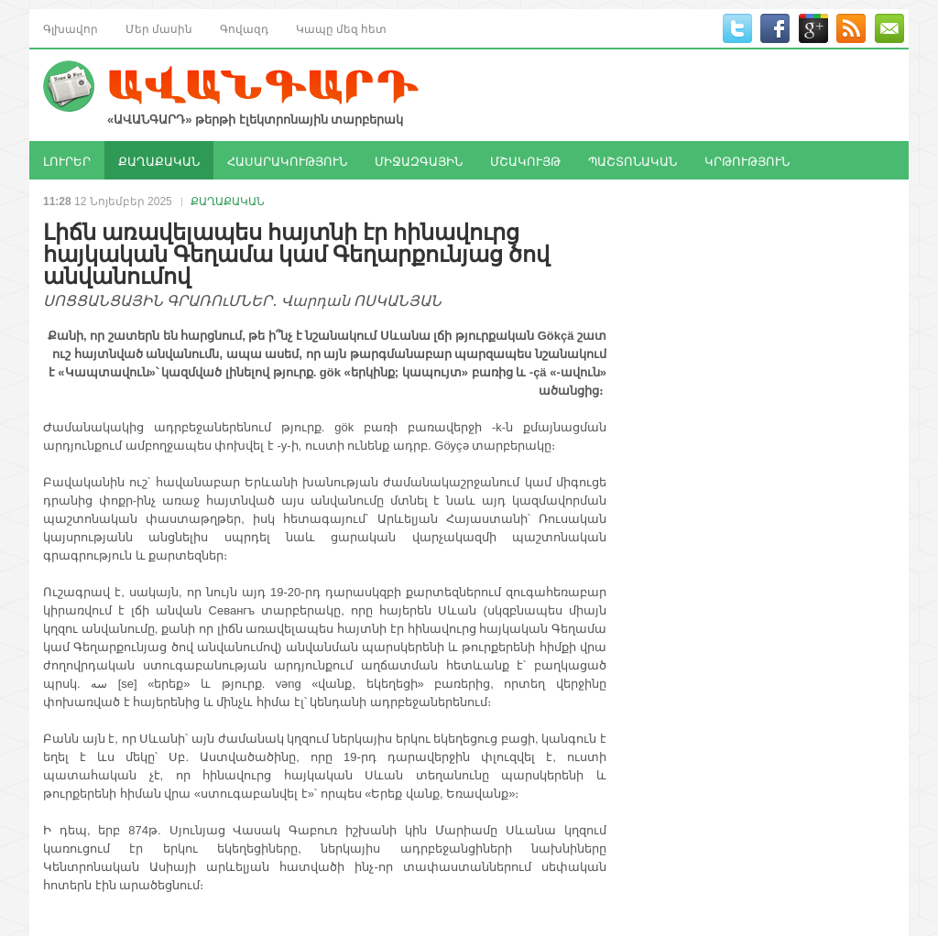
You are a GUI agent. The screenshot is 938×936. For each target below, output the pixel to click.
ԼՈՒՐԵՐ (67, 160)
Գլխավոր (70, 28)
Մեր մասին (158, 28)
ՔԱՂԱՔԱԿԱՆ (159, 160)
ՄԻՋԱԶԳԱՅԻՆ (419, 160)
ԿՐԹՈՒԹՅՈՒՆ (747, 160)
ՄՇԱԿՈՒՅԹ (525, 160)
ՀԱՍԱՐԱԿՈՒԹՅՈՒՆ (287, 160)
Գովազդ (244, 28)
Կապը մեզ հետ (341, 28)
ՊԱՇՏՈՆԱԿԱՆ (632, 160)
